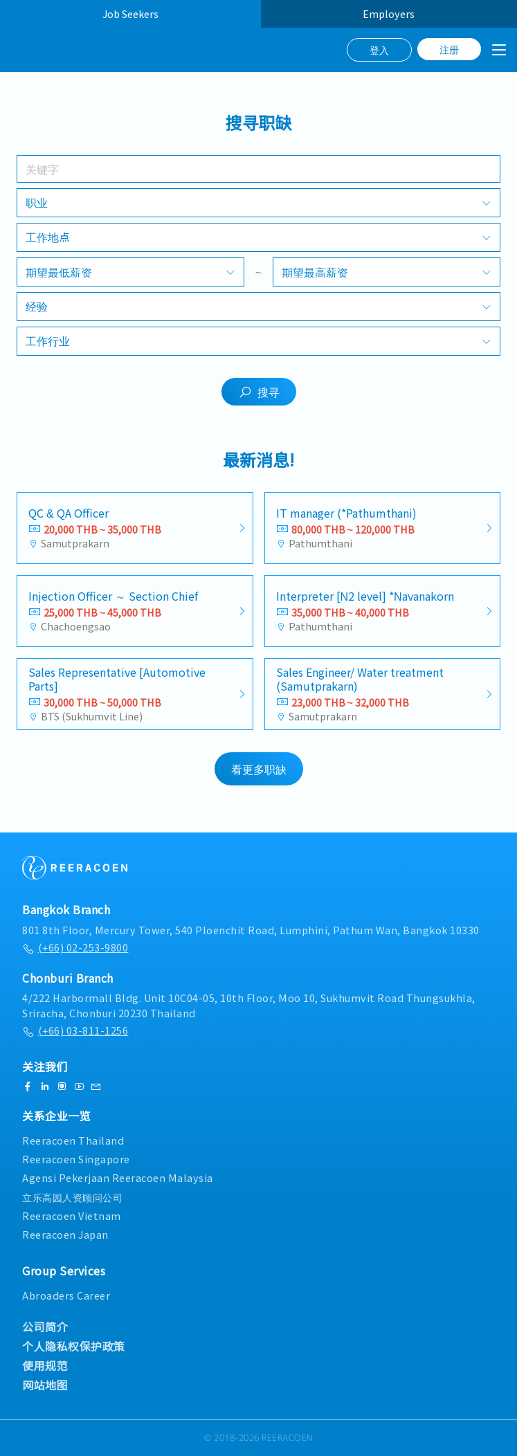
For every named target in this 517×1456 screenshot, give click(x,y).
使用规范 (45, 1365)
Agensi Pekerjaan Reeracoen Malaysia (117, 1178)
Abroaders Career (66, 1295)
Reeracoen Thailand (73, 1140)
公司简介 (45, 1327)
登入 (379, 50)
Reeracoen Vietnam (71, 1215)
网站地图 (45, 1385)
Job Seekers (130, 13)
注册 (449, 49)
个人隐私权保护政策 (73, 1346)
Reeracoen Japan (65, 1234)
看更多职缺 (259, 772)
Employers (389, 13)
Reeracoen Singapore (76, 1159)
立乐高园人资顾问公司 (72, 1197)
